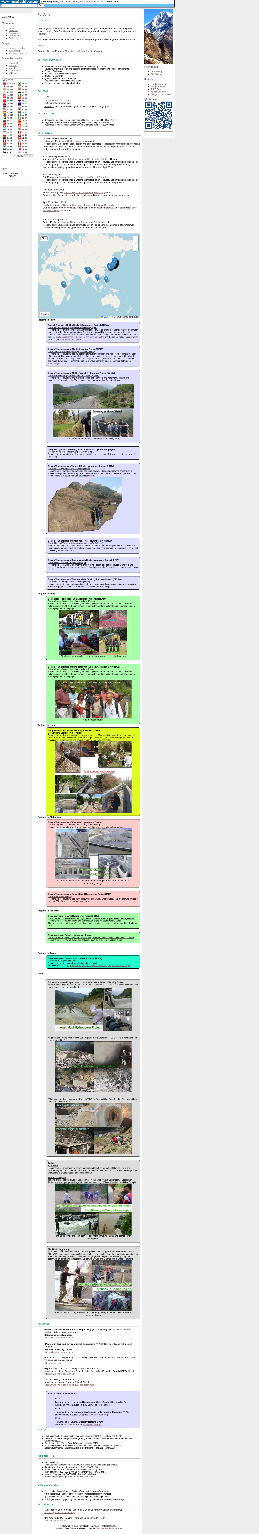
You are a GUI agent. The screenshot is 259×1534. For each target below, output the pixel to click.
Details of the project (70, 339)
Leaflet (105, 317)
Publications (15, 35)
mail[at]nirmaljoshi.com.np (57, 100)
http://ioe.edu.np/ (52, 1363)
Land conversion (159, 84)
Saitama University (104, 205)
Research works (17, 48)
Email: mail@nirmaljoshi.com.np (75, 1)
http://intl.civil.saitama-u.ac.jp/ (58, 1337)
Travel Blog (14, 50)
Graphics (13, 33)
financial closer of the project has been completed (82, 337)
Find (44, 238)
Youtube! (13, 68)
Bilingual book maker (161, 94)
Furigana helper (158, 86)
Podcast (13, 38)
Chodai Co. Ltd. (86, 51)
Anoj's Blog (156, 71)
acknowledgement (98, 1414)
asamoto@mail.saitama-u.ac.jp (59, 1512)
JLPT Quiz (156, 89)
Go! (41, 5)
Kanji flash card (158, 91)
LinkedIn (13, 65)
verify (114, 120)
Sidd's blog (156, 74)
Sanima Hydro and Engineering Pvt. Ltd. (89, 159)
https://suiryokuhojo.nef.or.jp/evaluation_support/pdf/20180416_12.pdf (98, 965)
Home (12, 28)
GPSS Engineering (76, 141)
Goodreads (14, 70)
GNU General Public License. (109, 1528)
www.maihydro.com (57, 363)
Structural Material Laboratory (77, 205)
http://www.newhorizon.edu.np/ (59, 1374)
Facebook (13, 63)
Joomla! (58, 1528)
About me (13, 30)
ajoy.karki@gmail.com (55, 1520)
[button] (88, 270)
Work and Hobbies (18, 53)
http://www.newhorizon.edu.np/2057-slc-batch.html (69, 1385)
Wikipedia (13, 73)
